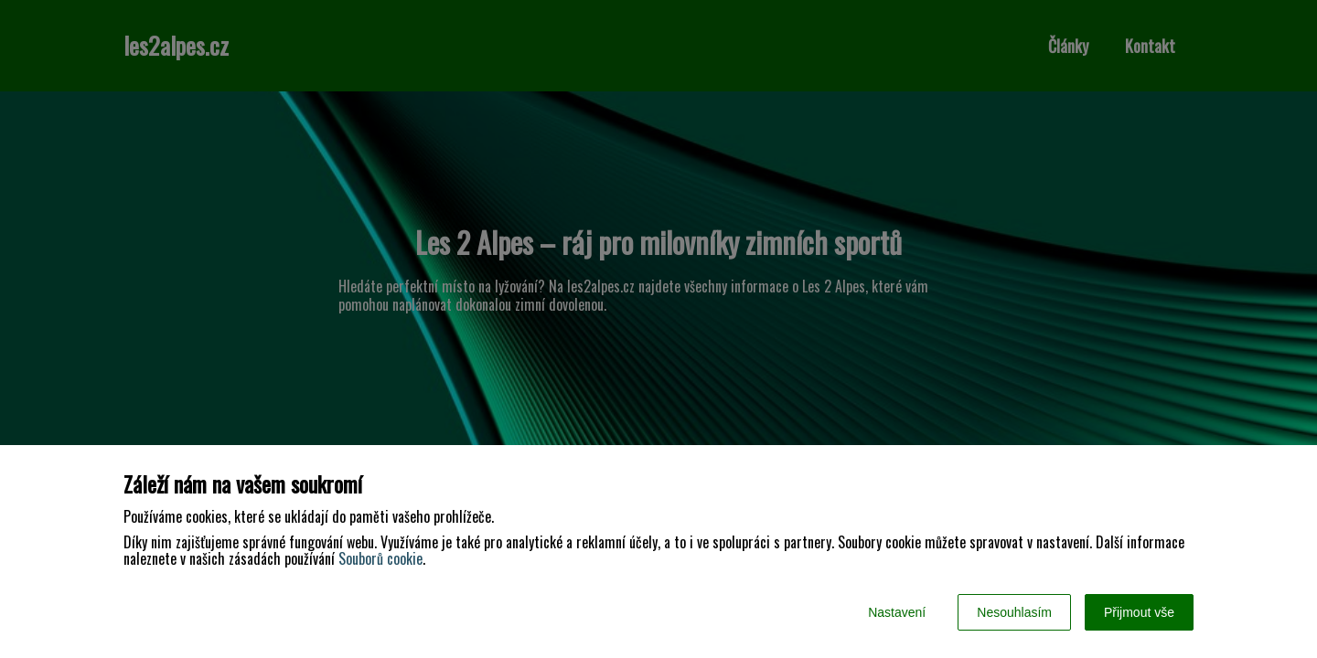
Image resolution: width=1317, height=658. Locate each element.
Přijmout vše (1139, 612)
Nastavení (897, 612)
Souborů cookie (380, 558)
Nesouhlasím (1014, 612)
